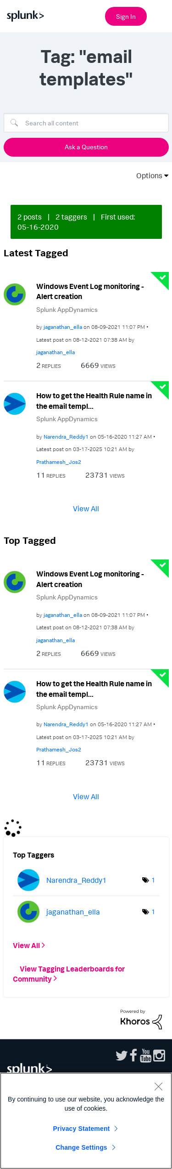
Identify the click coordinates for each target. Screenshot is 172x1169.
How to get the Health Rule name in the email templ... (94, 401)
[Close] (158, 1086)
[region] (86, 1121)
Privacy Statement (81, 1128)
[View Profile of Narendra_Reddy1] (66, 436)
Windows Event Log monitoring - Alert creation (90, 291)
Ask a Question (86, 147)
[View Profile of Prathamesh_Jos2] (58, 461)
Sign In (126, 16)
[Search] (86, 122)
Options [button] (146, 175)
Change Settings (81, 1147)
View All (86, 508)
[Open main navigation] (159, 15)
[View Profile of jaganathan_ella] (63, 326)
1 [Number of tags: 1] (153, 880)
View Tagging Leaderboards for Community (69, 973)
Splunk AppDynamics (67, 309)
